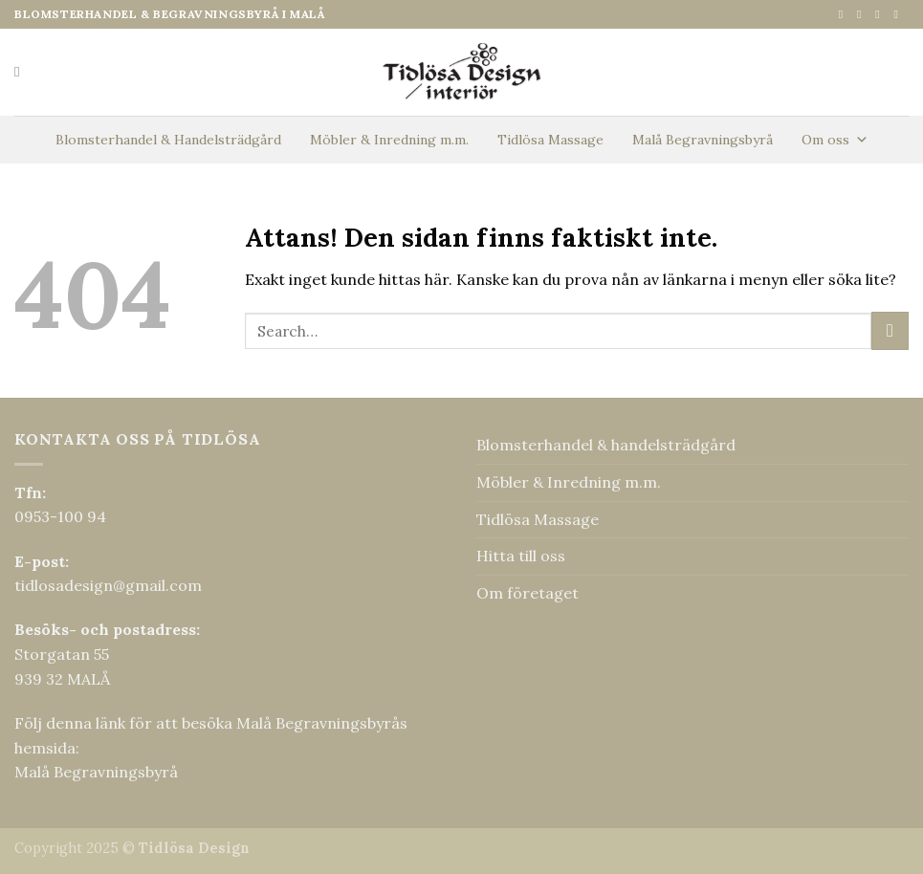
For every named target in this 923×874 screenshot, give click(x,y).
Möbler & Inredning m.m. (389, 139)
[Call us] (899, 14)
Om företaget (527, 592)
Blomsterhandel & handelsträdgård (606, 444)
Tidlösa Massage (550, 139)
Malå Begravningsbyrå (702, 139)
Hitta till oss (520, 555)
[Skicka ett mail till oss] (881, 14)
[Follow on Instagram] (862, 14)
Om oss (835, 139)
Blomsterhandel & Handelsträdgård (168, 139)
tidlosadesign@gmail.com (108, 585)
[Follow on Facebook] (844, 14)
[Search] (21, 72)
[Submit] (890, 330)
